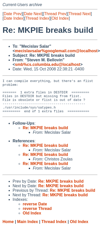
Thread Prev (55, 14)
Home (8, 228)
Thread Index (37, 18)
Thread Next (79, 14)
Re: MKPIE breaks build (45, 134)
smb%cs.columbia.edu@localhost (47, 64)
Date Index (13, 18)
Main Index (27, 228)
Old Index (60, 18)
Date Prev (12, 14)
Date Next (33, 14)
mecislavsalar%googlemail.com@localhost (56, 51)
